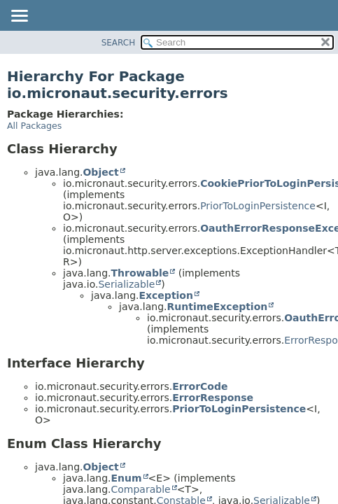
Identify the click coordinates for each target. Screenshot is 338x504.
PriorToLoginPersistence (258, 205)
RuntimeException (217, 306)
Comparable (140, 489)
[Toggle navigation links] (19, 17)
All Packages (34, 125)
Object (100, 172)
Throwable (140, 273)
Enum (126, 478)
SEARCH (118, 43)
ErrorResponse (212, 397)
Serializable (126, 284)
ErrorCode (199, 386)
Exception (166, 295)
